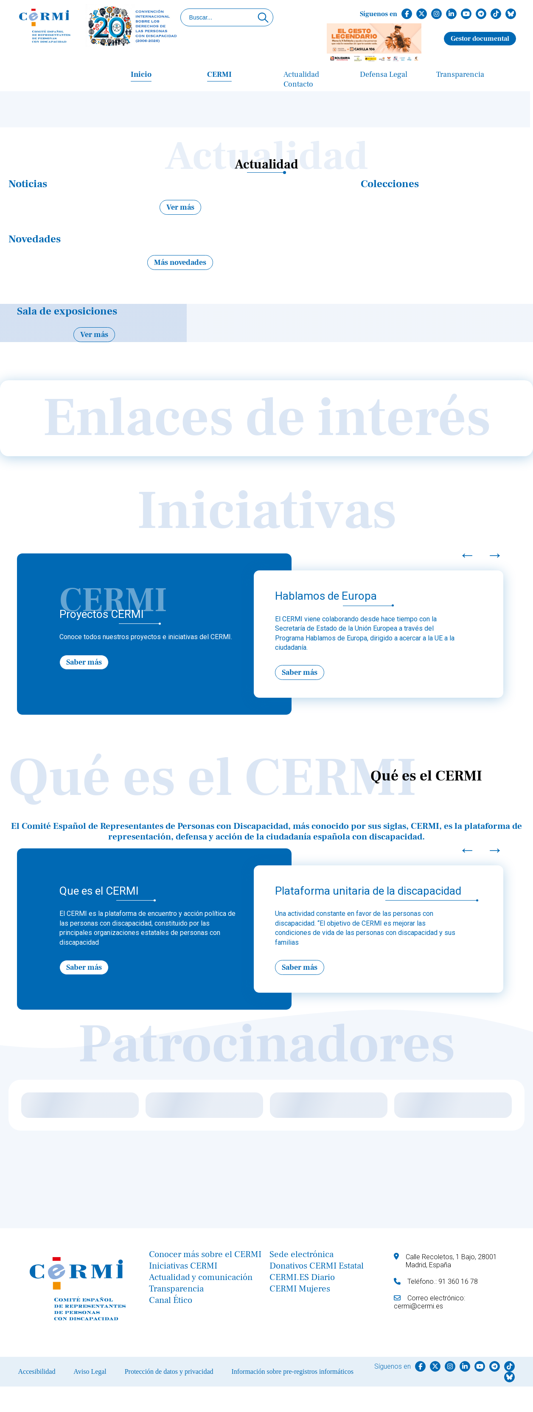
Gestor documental (480, 38)
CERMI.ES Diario (302, 1277)
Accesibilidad (37, 1371)
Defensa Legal (383, 74)
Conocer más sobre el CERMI (205, 1254)
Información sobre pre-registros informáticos (292, 1371)
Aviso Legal (89, 1371)
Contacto (298, 84)
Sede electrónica (301, 1254)
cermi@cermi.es (418, 1306)
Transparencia (460, 74)
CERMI (219, 74)
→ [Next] (494, 554)
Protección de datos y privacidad (169, 1371)
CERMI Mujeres (299, 1288)
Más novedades (180, 262)
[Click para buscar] (263, 17)
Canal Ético (170, 1300)
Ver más (180, 207)
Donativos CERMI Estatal (316, 1266)
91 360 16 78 (458, 1281)
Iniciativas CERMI (183, 1266)
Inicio (141, 74)
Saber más (84, 662)
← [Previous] (467, 554)
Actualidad (301, 74)
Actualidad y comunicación (200, 1277)
